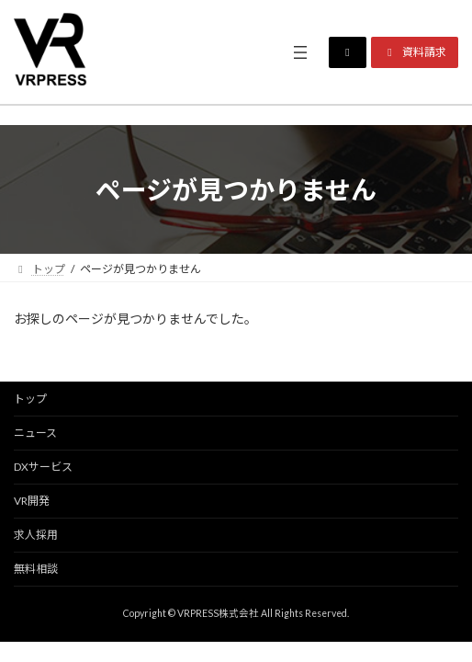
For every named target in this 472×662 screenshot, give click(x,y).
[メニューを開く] (300, 52)
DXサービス (43, 467)
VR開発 (32, 501)
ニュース (35, 432)
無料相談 (36, 569)
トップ (30, 398)
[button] (347, 52)
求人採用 (36, 535)
